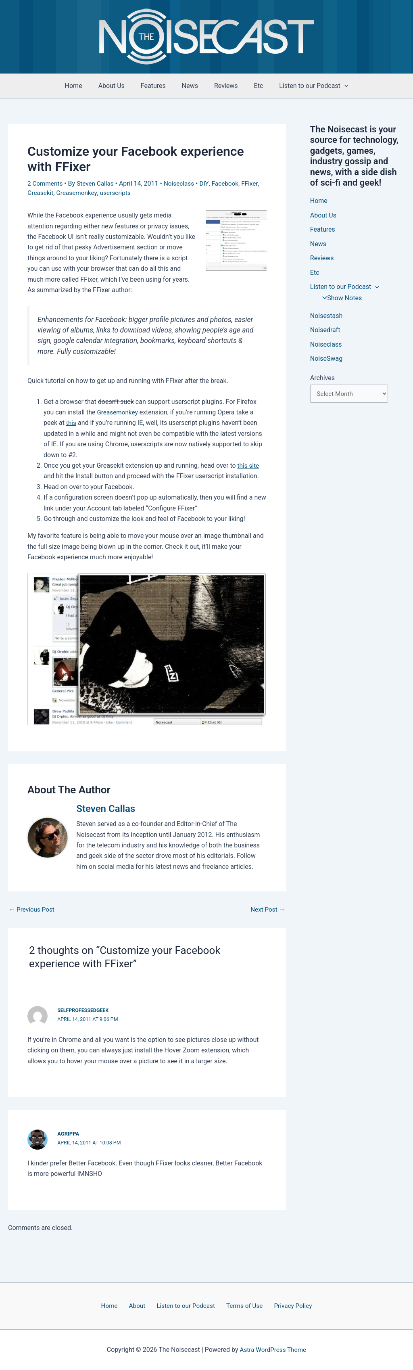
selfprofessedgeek (84, 1010)
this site (249, 465)
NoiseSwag (326, 360)
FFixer (255, 183)
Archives (322, 380)
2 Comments (45, 183)
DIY (209, 183)
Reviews (223, 86)
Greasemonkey (78, 193)
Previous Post (32, 909)
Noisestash (326, 317)
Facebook (230, 183)
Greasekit (40, 193)
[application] (335, 86)
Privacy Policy (287, 1305)
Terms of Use (241, 1305)
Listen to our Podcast (303, 86)
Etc (252, 86)
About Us (118, 86)
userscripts (119, 193)
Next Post (267, 909)
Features (156, 86)
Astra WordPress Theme (273, 1349)
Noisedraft (325, 331)
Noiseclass (183, 183)
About (139, 1305)
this (71, 423)
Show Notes (339, 299)
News (190, 86)
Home (83, 86)
